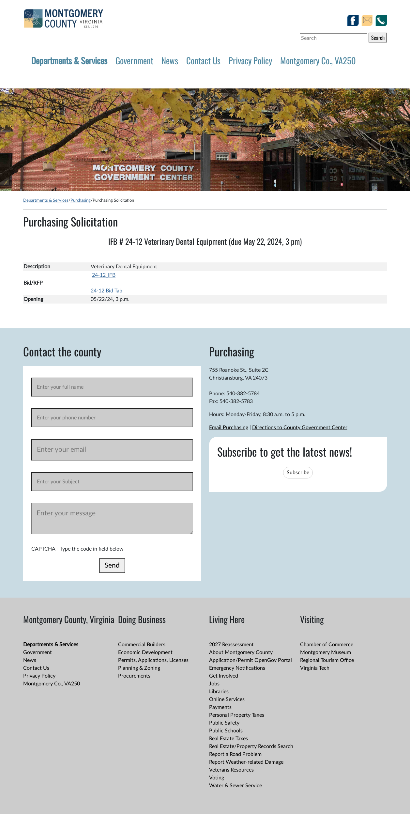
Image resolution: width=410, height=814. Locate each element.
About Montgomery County (241, 652)
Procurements (134, 676)
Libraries (219, 691)
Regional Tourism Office (327, 660)
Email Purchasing (228, 427)
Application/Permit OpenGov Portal (250, 660)
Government (134, 60)
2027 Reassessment (231, 644)
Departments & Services (69, 60)
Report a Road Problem (235, 754)
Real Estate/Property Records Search (251, 746)
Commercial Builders (141, 644)
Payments (220, 707)
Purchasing (80, 200)
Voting (216, 777)
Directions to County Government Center (299, 427)
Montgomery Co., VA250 (318, 60)
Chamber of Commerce (326, 644)
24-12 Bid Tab (106, 290)
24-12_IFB (103, 275)
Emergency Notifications (237, 668)
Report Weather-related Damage (246, 762)
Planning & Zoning (139, 668)
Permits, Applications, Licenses (153, 660)
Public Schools (226, 730)
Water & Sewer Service (235, 785)
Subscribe (298, 472)
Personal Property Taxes (236, 715)
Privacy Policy (250, 60)
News (169, 60)
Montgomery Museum (325, 652)
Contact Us (203, 60)
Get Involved (223, 676)
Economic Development (145, 652)
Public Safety (224, 723)
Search (378, 37)
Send (112, 565)
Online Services (227, 699)
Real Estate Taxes (228, 738)
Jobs (214, 683)
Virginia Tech (314, 668)
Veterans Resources (231, 770)
